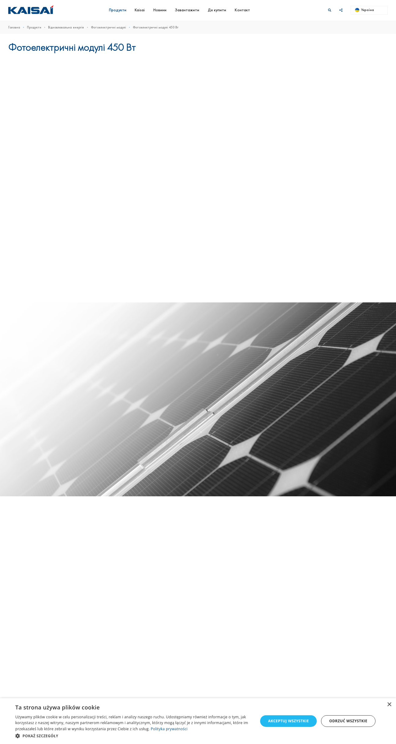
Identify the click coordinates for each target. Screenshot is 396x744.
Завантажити (187, 10)
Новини (159, 10)
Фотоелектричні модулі (112, 27)
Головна (17, 27)
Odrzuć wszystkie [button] (348, 721)
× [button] (389, 704)
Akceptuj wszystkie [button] (288, 721)
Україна (364, 9)
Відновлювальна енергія (69, 27)
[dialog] (198, 721)
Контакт (242, 10)
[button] (133, 735)
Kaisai (140, 10)
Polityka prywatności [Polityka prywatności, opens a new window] (169, 728)
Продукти (117, 10)
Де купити (217, 10)
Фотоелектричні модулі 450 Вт (156, 27)
